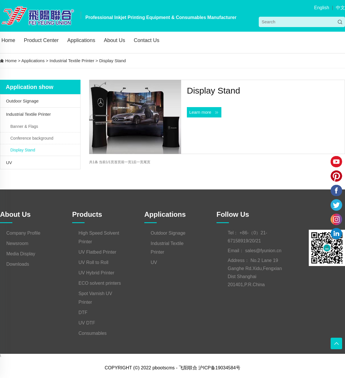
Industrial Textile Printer (71, 60)
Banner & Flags (24, 126)
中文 (340, 7)
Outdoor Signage (22, 100)
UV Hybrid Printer (96, 272)
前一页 (126, 162)
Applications (81, 40)
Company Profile (23, 233)
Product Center (41, 40)
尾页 (146, 162)
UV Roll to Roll (93, 262)
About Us (114, 40)
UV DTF (86, 322)
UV (9, 162)
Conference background (31, 138)
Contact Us (146, 40)
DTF (82, 312)
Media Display (20, 253)
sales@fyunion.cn (263, 250)
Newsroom (17, 243)
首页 (117, 162)
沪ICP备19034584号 (219, 367)
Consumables (92, 333)
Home (8, 40)
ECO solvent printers (99, 283)
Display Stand (112, 60)
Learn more (204, 112)
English (321, 7)
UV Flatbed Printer (97, 252)
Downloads (17, 264)
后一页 (138, 162)
